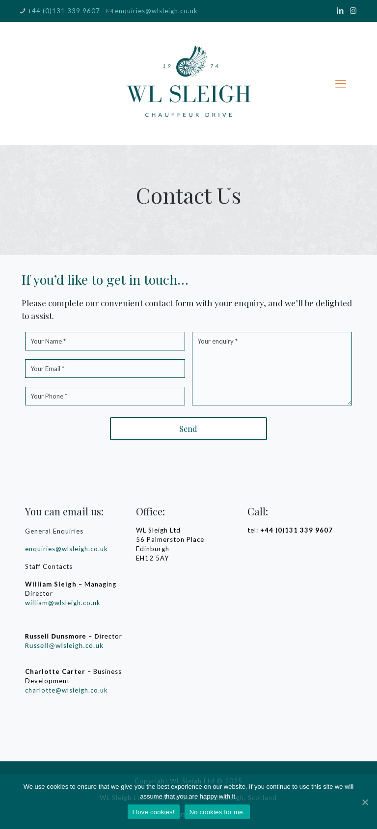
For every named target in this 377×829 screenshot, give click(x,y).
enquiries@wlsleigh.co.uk (156, 11)
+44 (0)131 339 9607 (64, 11)
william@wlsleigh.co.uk (63, 603)
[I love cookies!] (365, 802)
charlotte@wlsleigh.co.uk (66, 690)
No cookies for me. (217, 812)
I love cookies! (154, 812)
